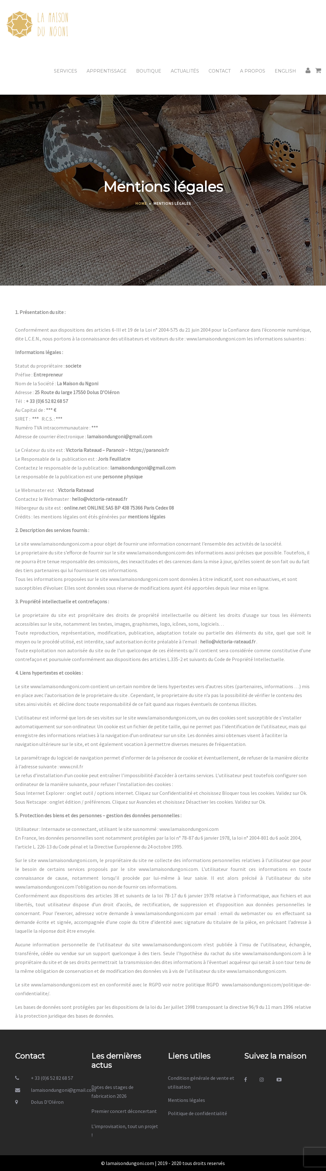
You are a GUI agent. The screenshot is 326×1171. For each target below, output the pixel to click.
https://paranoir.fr (149, 450)
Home (141, 203)
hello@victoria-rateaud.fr (99, 499)
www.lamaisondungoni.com (216, 338)
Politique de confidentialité (197, 1113)
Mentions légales (186, 1100)
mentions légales (146, 516)
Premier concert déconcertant (124, 1111)
